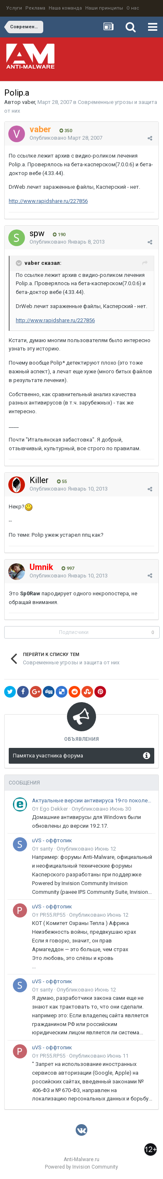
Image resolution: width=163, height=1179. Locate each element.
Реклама (35, 8)
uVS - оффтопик (52, 840)
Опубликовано (66, 138)
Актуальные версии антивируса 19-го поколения (92, 800)
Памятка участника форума (48, 755)
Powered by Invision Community (81, 1167)
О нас (132, 8)
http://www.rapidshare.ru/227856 (48, 201)
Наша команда (65, 8)
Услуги (14, 8)
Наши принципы (104, 8)
